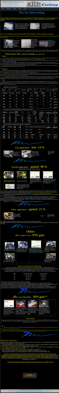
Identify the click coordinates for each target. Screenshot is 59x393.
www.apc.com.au (10, 201)
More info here (24, 288)
